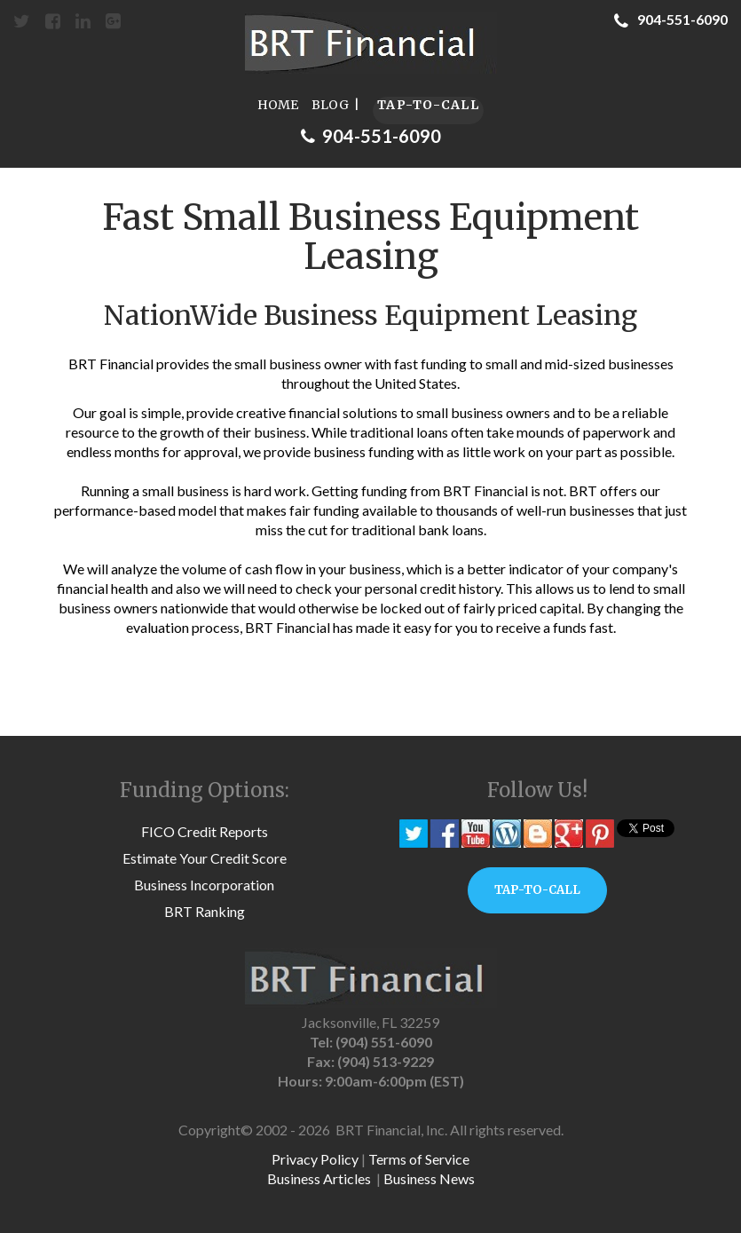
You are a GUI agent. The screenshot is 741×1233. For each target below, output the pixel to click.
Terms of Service (418, 1158)
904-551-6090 (671, 19)
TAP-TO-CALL (428, 105)
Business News (429, 1178)
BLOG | (335, 105)
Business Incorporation (204, 884)
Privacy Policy (315, 1158)
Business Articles (319, 1178)
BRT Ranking (204, 911)
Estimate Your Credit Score (204, 858)
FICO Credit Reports (204, 831)
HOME (277, 105)
